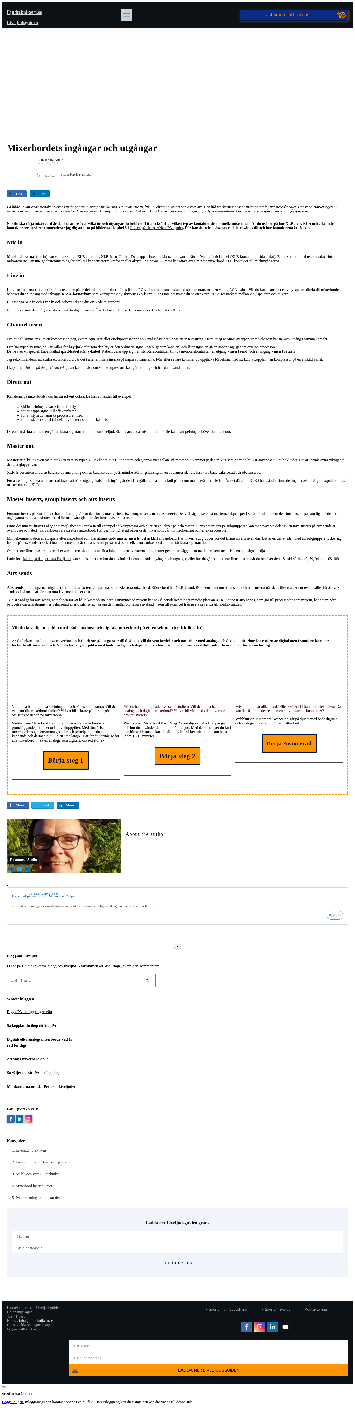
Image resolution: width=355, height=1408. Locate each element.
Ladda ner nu (177, 1262)
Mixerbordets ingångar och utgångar (82, 148)
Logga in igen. (13, 1402)
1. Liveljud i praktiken (29, 1150)
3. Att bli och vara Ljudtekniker (36, 1174)
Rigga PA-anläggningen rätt (29, 1012)
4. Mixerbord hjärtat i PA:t (75, 174)
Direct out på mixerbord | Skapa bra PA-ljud (43, 896)
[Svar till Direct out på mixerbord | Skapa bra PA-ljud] (335, 915)
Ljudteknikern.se (24, 12)
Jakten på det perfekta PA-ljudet (156, 228)
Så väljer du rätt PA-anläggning (33, 1073)
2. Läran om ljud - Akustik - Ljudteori (41, 1162)
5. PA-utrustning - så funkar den (36, 1198)
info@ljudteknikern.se (36, 1321)
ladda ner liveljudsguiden (208, 1370)
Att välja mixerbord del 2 (27, 1059)
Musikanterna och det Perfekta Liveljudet (41, 1086)
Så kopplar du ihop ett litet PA (31, 1026)
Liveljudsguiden (22, 22)
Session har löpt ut (17, 1394)
